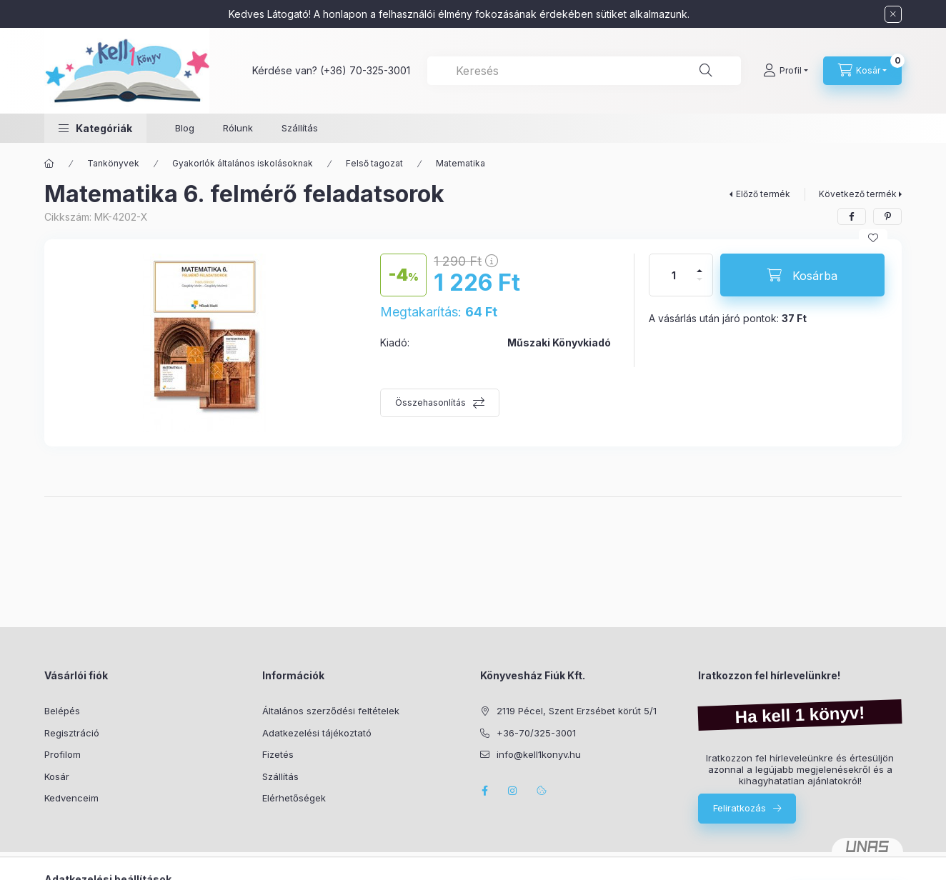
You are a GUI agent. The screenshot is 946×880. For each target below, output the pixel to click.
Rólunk (238, 128)
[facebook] (851, 216)
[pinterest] (887, 216)
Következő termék (858, 194)
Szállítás (300, 128)
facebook (484, 790)
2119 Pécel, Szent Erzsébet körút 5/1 (577, 710)
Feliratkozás (739, 808)
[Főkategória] (49, 163)
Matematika (460, 163)
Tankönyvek (113, 163)
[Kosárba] (802, 275)
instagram (513, 790)
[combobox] (584, 70)
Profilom (62, 754)
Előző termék (763, 194)
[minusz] (699, 285)
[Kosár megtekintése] (862, 70)
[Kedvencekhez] (873, 237)
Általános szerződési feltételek (330, 710)
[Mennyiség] (673, 275)
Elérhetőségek (294, 798)
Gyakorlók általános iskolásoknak (242, 163)
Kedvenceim (71, 798)
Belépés (62, 710)
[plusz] (699, 264)
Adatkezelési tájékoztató (317, 733)
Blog (184, 128)
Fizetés (278, 754)
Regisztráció (71, 733)
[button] (95, 128)
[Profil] (785, 70)
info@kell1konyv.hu (539, 754)
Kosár (56, 776)
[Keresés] (706, 70)
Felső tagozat (374, 163)
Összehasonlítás (430, 402)
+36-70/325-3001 (536, 733)
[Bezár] (893, 14)
